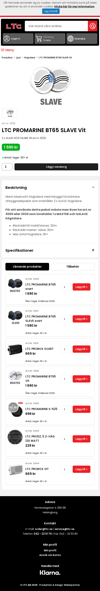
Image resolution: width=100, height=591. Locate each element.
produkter (7, 57)
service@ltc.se (64, 529)
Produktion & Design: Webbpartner (59, 584)
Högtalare (29, 57)
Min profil (50, 550)
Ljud (18, 57)
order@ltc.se (44, 529)
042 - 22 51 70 (43, 534)
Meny (7, 50)
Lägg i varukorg (56, 167)
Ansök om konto (50, 555)
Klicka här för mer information (74, 6)
